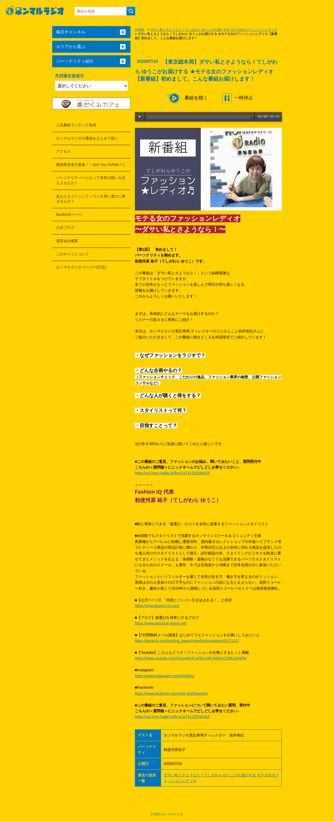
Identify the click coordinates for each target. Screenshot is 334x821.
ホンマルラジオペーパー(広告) (81, 267)
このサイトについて (72, 254)
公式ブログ (65, 227)
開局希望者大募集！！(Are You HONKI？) (90, 165)
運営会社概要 (67, 241)
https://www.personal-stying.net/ (161, 623)
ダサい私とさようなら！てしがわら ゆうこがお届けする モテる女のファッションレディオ (213, 30)
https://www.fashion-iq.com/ (157, 606)
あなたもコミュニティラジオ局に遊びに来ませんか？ (91, 198)
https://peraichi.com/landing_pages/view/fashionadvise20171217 (187, 641)
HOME (139, 30)
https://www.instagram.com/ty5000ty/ (164, 676)
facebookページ (69, 214)
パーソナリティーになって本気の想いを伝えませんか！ (91, 180)
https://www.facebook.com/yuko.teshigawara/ (171, 693)
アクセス (63, 151)
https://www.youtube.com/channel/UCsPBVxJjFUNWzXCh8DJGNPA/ (191, 658)
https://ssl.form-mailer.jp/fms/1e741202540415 (172, 473)
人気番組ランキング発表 (76, 125)
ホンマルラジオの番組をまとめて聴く (87, 138)
